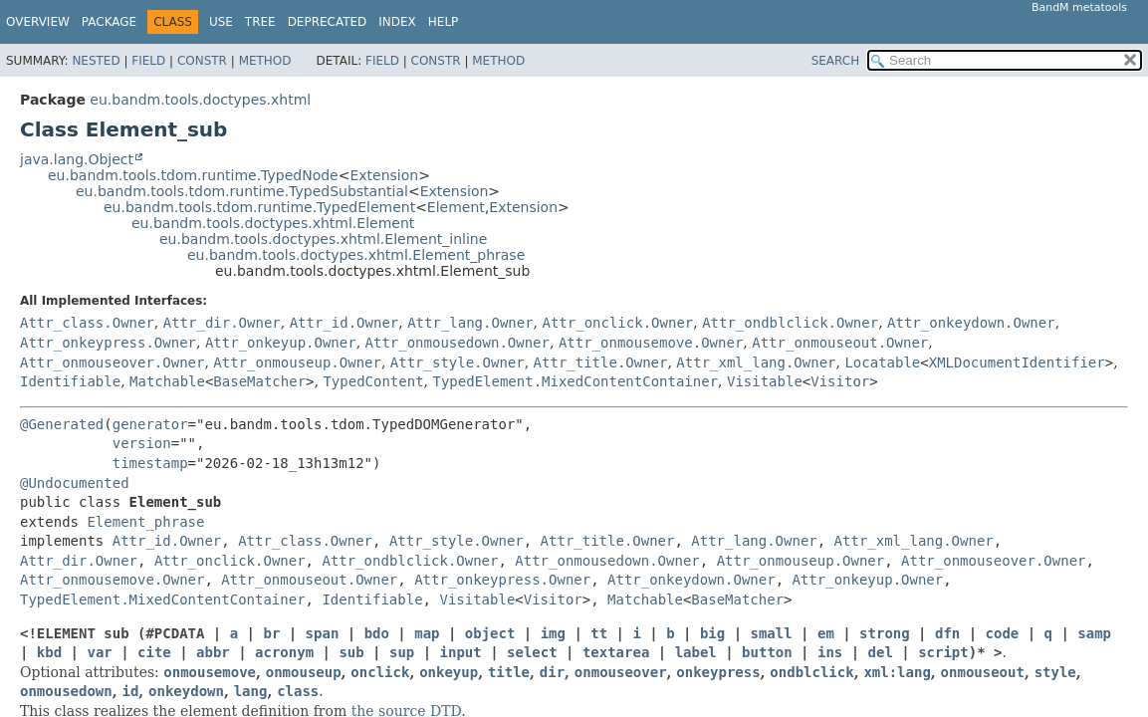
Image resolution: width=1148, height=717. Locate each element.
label (696, 652)
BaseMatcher (259, 381)
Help (443, 22)
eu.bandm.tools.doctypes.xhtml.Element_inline (323, 239)
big (712, 633)
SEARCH (835, 61)
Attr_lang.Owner (470, 323)
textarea (615, 652)
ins (829, 652)
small (772, 633)
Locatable (882, 362)
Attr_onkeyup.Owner (280, 343)
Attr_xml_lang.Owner (755, 362)
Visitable (765, 381)
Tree (260, 22)
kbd (49, 652)
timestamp (150, 463)
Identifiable (70, 381)
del (880, 652)
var (99, 652)
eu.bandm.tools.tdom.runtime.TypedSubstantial (242, 191)
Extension (383, 175)
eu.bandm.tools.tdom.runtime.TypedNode (193, 175)
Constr (202, 61)
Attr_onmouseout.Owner (840, 343)
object (490, 633)
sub (351, 652)
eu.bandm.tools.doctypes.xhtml (200, 100)
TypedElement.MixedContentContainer (575, 381)
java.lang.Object (76, 159)
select (532, 652)
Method (265, 61)
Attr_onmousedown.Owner (457, 343)
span (323, 633)
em (825, 633)
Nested (95, 61)
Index (397, 22)
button (767, 652)
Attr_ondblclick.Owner (790, 323)
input (461, 652)
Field (148, 61)
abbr (213, 652)
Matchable (167, 381)
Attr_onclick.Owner (618, 323)
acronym (284, 652)
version (142, 443)
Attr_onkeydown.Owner (971, 323)
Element (456, 207)
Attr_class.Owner (87, 323)
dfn (947, 633)
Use (221, 22)
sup (401, 652)
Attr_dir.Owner (222, 323)
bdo (376, 633)
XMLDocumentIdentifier (1017, 362)
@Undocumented (74, 483)
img (553, 633)
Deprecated (327, 22)
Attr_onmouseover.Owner (112, 362)
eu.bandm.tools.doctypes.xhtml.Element (272, 223)
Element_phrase (145, 522)
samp (1094, 633)
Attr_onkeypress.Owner (108, 343)
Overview (38, 22)
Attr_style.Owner (457, 362)
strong (884, 633)
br (271, 633)
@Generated (62, 424)
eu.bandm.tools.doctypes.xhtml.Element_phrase (356, 255)
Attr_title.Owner (601, 362)
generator (150, 424)
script (943, 652)
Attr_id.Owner (344, 323)
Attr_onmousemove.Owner (651, 343)
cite (154, 652)
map (426, 633)
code (1003, 633)
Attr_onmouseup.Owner (297, 362)
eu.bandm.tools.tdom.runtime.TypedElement (259, 207)
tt (598, 633)
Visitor (839, 381)
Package (109, 22)
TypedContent (373, 381)
